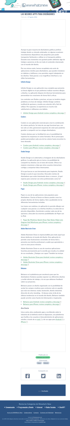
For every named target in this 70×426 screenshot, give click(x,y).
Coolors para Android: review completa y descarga (41, 145)
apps (39, 363)
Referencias (58, 412)
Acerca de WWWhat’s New (14, 412)
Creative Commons (34, 419)
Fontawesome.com (37, 417)
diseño (46, 363)
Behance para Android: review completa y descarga (41, 302)
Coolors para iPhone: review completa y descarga (40, 148)
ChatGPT (62, 407)
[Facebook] (60, 11)
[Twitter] (57, 11)
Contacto (36, 412)
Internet (39, 407)
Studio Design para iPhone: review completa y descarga (43, 185)
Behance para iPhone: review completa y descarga (41, 304)
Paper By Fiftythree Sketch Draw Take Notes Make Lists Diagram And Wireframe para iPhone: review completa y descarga (42, 222)
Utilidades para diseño (43, 357)
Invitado (45, 391)
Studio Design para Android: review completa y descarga (43, 183)
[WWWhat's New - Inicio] (35, 5)
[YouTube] (63, 11)
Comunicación (10, 407)
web (38, 319)
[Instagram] (66, 11)
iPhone (23, 322)
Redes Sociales (51, 407)
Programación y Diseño (25, 407)
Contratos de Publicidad (46, 412)
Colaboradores (28, 412)
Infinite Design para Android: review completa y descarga (43, 113)
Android (58, 319)
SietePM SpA (42, 422)
